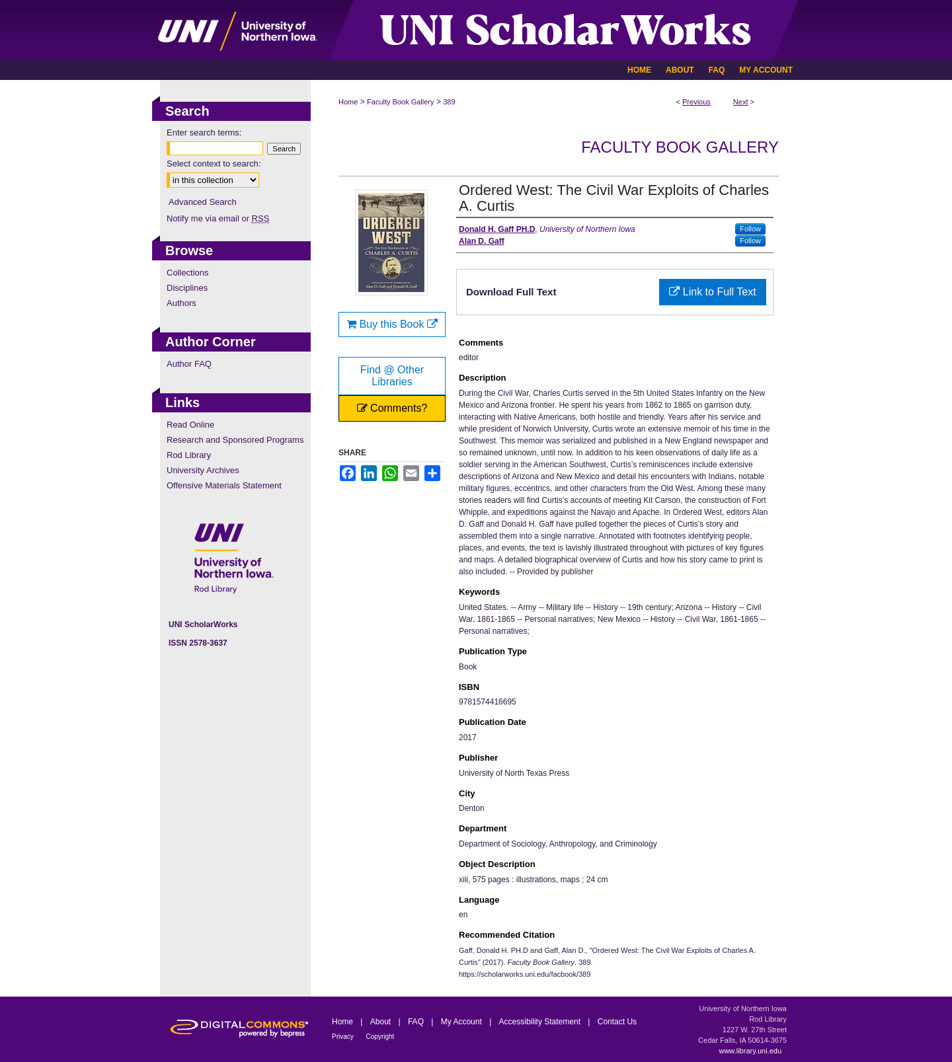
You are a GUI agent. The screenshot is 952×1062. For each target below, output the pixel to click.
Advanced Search (203, 202)
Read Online (190, 425)
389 (449, 102)
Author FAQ (189, 364)
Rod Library (189, 455)
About (381, 1021)
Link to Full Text (712, 291)
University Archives (203, 470)
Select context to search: (213, 164)
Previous (696, 102)
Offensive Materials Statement (224, 485)
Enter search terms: (204, 132)
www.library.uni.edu (750, 1051)
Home (348, 102)
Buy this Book (392, 324)
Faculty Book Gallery (400, 102)
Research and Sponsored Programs (235, 440)
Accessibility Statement (541, 1021)
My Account (462, 1021)
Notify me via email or (218, 218)
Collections (188, 273)
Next (740, 102)
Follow (750, 229)
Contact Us (617, 1021)
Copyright (380, 1036)
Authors (181, 303)
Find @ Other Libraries (392, 375)
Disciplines (187, 288)
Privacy (344, 1036)
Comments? (392, 408)
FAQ (417, 1021)
